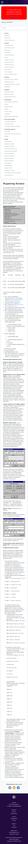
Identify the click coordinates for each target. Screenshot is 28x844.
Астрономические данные (11, 102)
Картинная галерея (9, 170)
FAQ (14, 825)
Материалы (14, 813)
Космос (6, 104)
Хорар (6, 57)
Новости (14, 823)
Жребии (6, 136)
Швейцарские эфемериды (11, 116)
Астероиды (7, 131)
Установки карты (8, 124)
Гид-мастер (7, 38)
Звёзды (6, 109)
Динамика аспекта (9, 92)
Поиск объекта (8, 163)
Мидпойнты (7, 86)
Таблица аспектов (9, 82)
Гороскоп (14, 810)
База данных (7, 69)
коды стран (17, 573)
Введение (6, 35)
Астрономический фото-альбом (12, 172)
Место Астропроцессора (10, 148)
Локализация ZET (8, 175)
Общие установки (9, 158)
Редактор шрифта (9, 160)
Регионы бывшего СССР (11, 306)
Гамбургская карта (9, 59)
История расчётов (9, 67)
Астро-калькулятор (9, 153)
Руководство (14, 818)
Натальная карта (8, 45)
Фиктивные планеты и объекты (12, 134)
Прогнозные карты (9, 47)
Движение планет (9, 94)
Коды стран (19, 304)
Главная (3, 22)
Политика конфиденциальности (14, 837)
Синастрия (7, 52)
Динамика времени (9, 144)
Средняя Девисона (9, 55)
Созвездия (7, 114)
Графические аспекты (10, 96)
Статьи (14, 820)
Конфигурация (8, 141)
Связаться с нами (14, 834)
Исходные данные (9, 64)
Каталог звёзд (8, 111)
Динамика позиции (9, 146)
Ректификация (8, 165)
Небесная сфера (8, 106)
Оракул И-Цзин (8, 168)
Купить (14, 811)
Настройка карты (8, 62)
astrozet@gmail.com (14, 832)
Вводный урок (14, 16)
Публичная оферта (14, 839)
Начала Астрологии (9, 40)
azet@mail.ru (14, 830)
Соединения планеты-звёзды (12, 84)
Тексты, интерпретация (10, 74)
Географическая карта (10, 121)
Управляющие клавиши (10, 151)
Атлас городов (8, 72)
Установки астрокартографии (12, 126)
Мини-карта (7, 50)
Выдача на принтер (9, 156)
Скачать (14, 816)
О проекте (14, 827)
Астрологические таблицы (11, 79)
